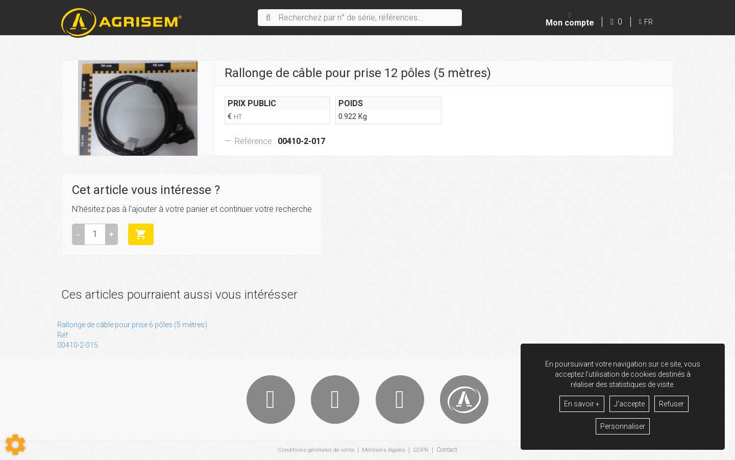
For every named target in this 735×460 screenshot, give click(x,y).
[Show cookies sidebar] (15, 444)
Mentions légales (384, 450)
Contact (449, 450)
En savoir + (582, 404)
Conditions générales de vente (314, 450)
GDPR (423, 450)
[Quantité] (95, 234)
